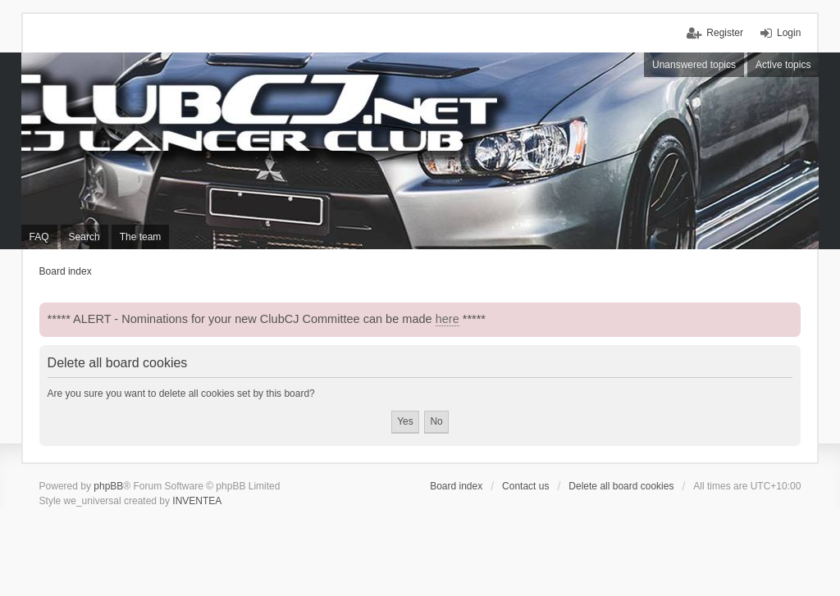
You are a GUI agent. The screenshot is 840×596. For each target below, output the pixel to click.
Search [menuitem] (84, 237)
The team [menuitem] (141, 237)
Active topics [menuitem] (783, 65)
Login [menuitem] (789, 33)
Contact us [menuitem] (525, 486)
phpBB (108, 486)
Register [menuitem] (724, 33)
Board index (456, 486)
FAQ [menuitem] (39, 237)
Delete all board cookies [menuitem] (620, 486)
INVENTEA (196, 501)
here (447, 318)
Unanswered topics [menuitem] (694, 65)
